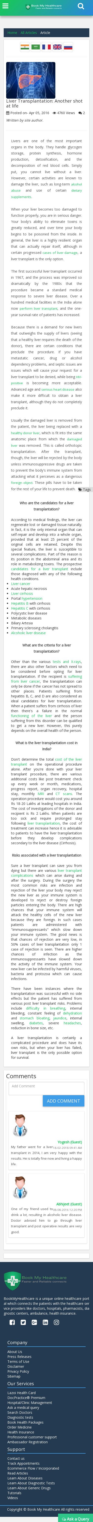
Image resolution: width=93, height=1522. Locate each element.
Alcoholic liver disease (28, 637)
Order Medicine (19, 1432)
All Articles (29, 32)
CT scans (64, 799)
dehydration (72, 1018)
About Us (14, 1357)
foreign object (69, 481)
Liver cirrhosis (22, 598)
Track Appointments (23, 1468)
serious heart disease (63, 388)
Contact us (16, 1463)
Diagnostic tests (20, 1422)
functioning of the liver (31, 720)
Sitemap (13, 1381)
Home (12, 32)
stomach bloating (34, 1023)
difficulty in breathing (45, 1013)
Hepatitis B (20, 608)
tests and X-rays (67, 666)
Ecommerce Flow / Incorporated (33, 1473)
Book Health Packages (25, 1427)
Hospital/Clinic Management (29, 1407)
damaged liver (22, 444)
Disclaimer (15, 1371)
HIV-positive (20, 382)
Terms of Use (18, 1367)
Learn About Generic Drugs (29, 1493)
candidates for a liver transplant (39, 573)
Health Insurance (20, 1437)
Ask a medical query (23, 1412)
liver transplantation (44, 828)
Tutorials (14, 1498)
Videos (12, 1503)
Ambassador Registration (27, 1447)
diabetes (36, 1028)
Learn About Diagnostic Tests (31, 1488)
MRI (41, 799)
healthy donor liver (27, 432)
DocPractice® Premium (26, 1402)
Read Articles (17, 1478)
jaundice (59, 1023)
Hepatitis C (19, 613)
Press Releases (19, 1362)
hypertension (32, 603)
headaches (72, 1028)
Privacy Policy (18, 1376)
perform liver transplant (38, 308)
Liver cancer (20, 588)
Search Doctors (19, 1417)
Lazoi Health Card (21, 1398)
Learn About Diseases (25, 1483)
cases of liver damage (60, 252)
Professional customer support (32, 1442)
